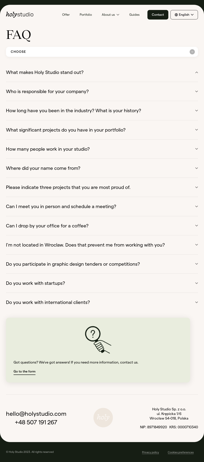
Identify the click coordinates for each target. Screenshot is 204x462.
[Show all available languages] (184, 15)
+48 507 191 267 (36, 422)
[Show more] (196, 91)
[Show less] (196, 72)
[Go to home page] (26, 15)
